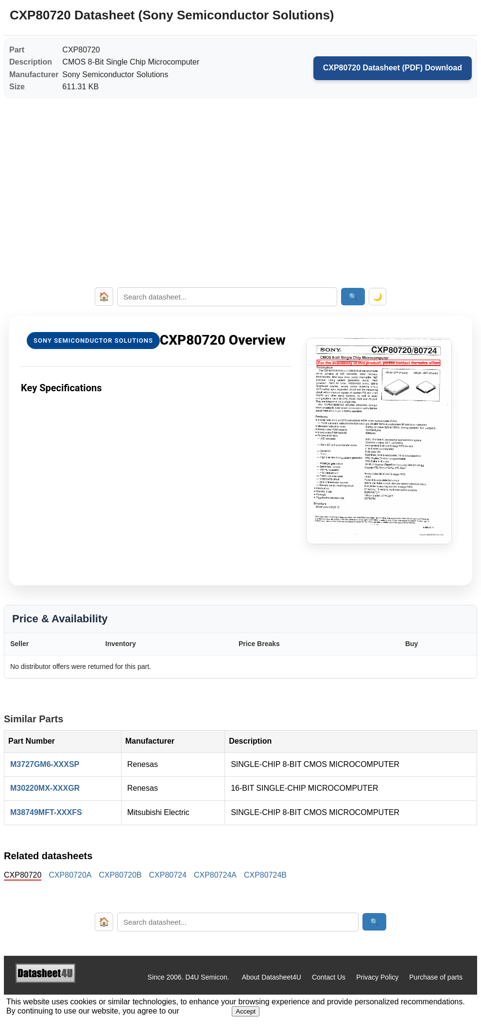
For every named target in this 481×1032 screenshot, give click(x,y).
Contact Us (328, 977)
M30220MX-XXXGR (45, 788)
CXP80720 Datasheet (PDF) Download (392, 68)
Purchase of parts (436, 977)
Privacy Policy (377, 977)
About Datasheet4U (271, 977)
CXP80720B (120, 875)
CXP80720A (70, 875)
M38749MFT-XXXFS (46, 812)
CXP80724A (215, 875)
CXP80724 (168, 875)
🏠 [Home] (104, 296)
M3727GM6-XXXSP (44, 764)
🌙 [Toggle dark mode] (377, 297)
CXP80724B (265, 875)
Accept (246, 1011)
